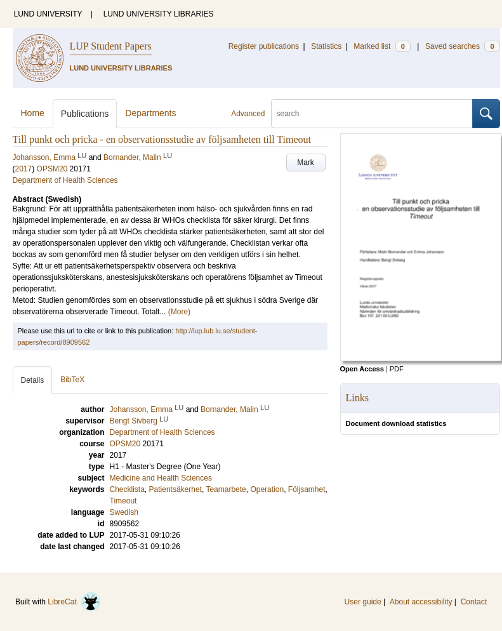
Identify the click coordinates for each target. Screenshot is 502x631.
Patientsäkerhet (175, 489)
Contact (474, 601)
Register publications (263, 46)
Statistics (326, 46)
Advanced (248, 113)
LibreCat (74, 602)
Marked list (381, 46)
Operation (267, 489)
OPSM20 (52, 168)
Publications (85, 114)
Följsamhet (307, 489)
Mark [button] (305, 162)
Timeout (123, 500)
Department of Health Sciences (65, 180)
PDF (397, 369)
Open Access (362, 369)
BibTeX (72, 379)
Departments (150, 113)
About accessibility (421, 601)
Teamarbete (226, 489)
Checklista (127, 489)
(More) (179, 311)
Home (32, 113)
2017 (23, 168)
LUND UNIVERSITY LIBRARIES (158, 14)
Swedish (124, 512)
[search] (372, 113)
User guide (363, 601)
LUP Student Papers (111, 46)
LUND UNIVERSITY (48, 14)
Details (32, 380)
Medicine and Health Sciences (161, 478)
